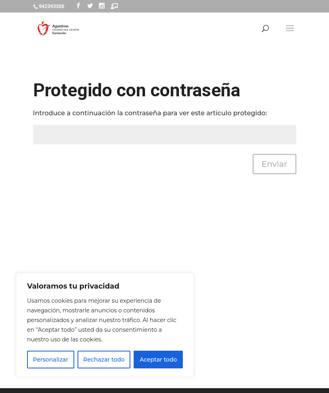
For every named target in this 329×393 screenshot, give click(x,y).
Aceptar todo (158, 359)
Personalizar (50, 359)
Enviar (274, 164)
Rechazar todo (104, 359)
